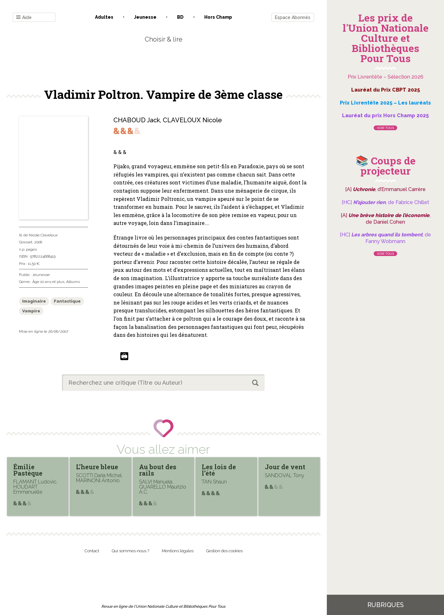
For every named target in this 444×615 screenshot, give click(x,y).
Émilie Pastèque (27, 470)
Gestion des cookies (224, 550)
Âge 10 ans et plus (48, 281)
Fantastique (67, 301)
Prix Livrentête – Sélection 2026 (385, 77)
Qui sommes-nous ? (130, 550)
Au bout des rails (157, 470)
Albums (73, 281)
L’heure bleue (97, 467)
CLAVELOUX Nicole (192, 120)
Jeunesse (145, 17)
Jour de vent (285, 467)
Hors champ (218, 17)
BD (180, 17)
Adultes (104, 17)
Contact (92, 550)
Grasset (25, 242)
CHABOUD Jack (136, 120)
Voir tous (385, 128)
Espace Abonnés (292, 17)
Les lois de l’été (219, 470)
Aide (24, 17)
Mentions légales (177, 550)
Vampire (31, 311)
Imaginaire (34, 301)
